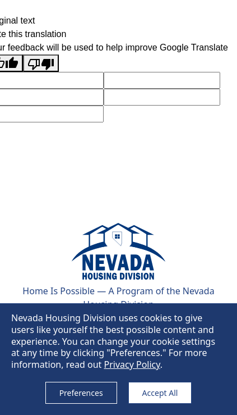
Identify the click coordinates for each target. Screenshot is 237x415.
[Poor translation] (41, 63)
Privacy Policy (132, 364)
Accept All (160, 392)
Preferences (81, 392)
